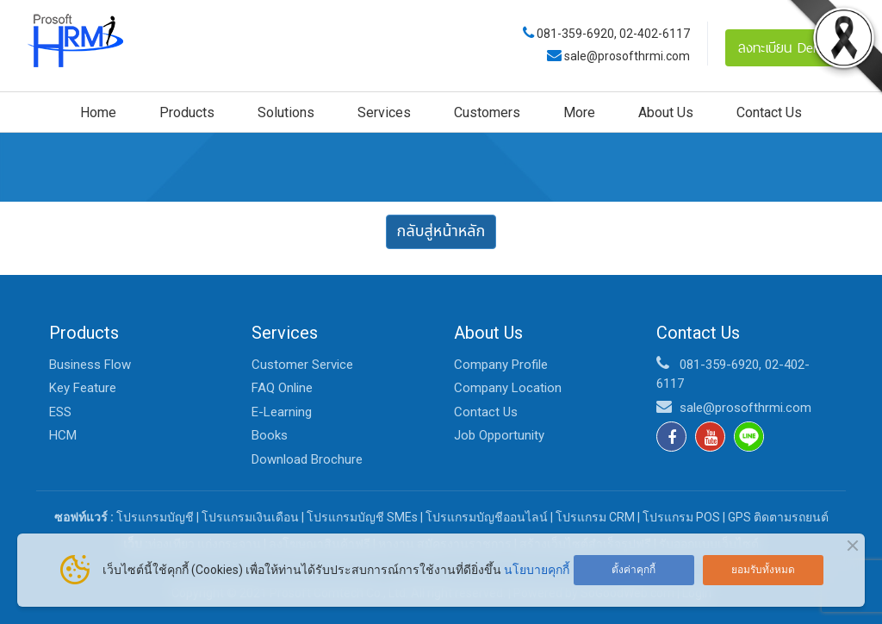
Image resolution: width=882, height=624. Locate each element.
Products (186, 112)
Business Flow (90, 364)
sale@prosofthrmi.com (626, 56)
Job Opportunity (499, 435)
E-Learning (282, 412)
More (579, 112)
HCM (63, 435)
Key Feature (82, 388)
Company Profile (501, 364)
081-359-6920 (575, 34)
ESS (60, 412)
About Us (665, 112)
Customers (487, 112)
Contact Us (769, 112)
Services (384, 112)
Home (98, 112)
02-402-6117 (654, 34)
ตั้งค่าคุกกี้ (633, 570)
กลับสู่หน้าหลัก (441, 231)
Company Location (508, 388)
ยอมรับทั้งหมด (763, 570)
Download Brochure (307, 459)
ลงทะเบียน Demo (785, 47)
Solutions (286, 112)
